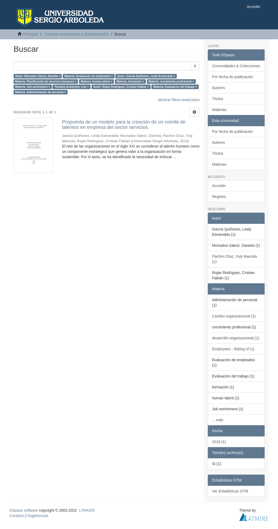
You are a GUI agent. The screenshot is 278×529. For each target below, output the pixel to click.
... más (217, 420)
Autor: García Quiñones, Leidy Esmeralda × (146, 76)
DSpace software (24, 510)
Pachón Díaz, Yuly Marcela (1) (234, 259)
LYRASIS (87, 510)
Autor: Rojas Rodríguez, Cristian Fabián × (121, 86)
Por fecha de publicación (232, 77)
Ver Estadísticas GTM (230, 491)
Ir (195, 66)
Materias (219, 110)
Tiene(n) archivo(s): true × (71, 86)
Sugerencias (38, 516)
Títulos (217, 99)
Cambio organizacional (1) (234, 316)
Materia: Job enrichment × (32, 86)
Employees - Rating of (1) (233, 349)
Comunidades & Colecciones (236, 66)
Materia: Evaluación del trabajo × (175, 86)
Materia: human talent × (96, 81)
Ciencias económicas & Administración (77, 34)
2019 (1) (219, 442)
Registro (219, 196)
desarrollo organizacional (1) (235, 338)
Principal (30, 34)
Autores (218, 88)
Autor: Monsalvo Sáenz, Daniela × (37, 76)
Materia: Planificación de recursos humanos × (45, 81)
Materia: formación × (130, 81)
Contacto (17, 516)
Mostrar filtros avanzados (179, 100)
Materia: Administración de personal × (40, 92)
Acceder (219, 186)
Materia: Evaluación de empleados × (89, 76)
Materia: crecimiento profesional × (171, 81)
